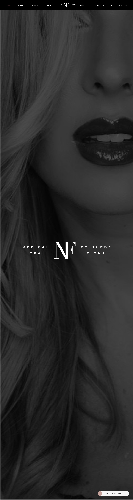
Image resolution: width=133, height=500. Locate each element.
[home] (66, 5)
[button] (35, 5)
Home (8, 5)
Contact (21, 5)
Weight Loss (123, 5)
